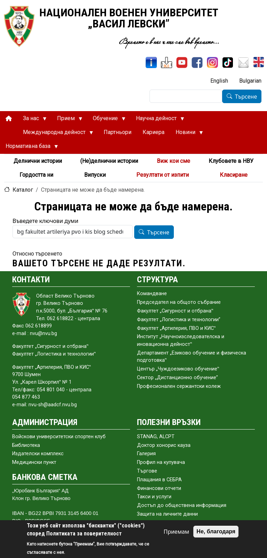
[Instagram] (212, 62)
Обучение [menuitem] (106, 120)
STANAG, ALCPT (156, 437)
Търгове (147, 471)
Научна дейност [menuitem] (157, 120)
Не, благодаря (215, 531)
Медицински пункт (34, 462)
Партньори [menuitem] (117, 132)
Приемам (176, 531)
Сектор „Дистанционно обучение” (177, 378)
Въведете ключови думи (45, 221)
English (219, 80)
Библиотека (26, 445)
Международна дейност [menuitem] (55, 134)
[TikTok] (228, 62)
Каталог (23, 189)
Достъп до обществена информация (181, 505)
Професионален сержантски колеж (179, 386)
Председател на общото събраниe (179, 302)
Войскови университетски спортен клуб (59, 437)
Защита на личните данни (167, 514)
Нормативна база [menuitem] (29, 148)
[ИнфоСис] (151, 62)
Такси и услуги (154, 497)
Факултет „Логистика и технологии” (178, 320)
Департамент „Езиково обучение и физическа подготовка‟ (191, 357)
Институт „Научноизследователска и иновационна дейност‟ (180, 340)
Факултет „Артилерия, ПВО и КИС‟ (176, 328)
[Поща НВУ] (243, 62)
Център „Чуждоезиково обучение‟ (178, 369)
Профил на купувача (161, 462)
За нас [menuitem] (32, 120)
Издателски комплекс (38, 454)
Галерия (146, 454)
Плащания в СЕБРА (159, 480)
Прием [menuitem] (66, 120)
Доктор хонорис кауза (164, 445)
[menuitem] (8, 118)
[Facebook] (197, 62)
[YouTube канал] (182, 62)
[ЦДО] (166, 62)
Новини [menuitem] (186, 134)
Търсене (246, 96)
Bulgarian (250, 80)
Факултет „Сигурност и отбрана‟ (175, 311)
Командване (152, 294)
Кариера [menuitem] (153, 132)
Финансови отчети (159, 488)
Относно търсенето (37, 253)
